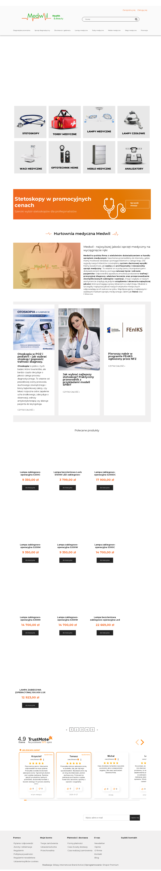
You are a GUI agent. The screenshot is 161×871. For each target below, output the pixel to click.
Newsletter (99, 843)
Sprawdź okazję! (134, 204)
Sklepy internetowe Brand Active (68, 865)
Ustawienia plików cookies (25, 861)
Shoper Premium (111, 865)
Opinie (97, 847)
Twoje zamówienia (49, 843)
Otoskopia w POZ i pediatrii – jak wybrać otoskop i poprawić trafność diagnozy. (32, 357)
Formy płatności (75, 843)
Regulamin (18, 850)
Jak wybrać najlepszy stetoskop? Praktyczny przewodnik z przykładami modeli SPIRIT (78, 379)
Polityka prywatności (23, 854)
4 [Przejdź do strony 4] (87, 729)
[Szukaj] (136, 19)
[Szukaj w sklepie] (109, 19)
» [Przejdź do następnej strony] (97, 729)
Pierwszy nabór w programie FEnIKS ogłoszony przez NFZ (122, 356)
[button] (142, 742)
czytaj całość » (25, 410)
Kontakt (98, 854)
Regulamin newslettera (24, 857)
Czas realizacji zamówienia (79, 850)
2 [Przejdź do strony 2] (76, 729)
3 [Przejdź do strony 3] (82, 729)
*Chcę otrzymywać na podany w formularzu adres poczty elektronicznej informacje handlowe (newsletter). (114, 822)
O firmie (98, 850)
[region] (80, 62)
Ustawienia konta (48, 847)
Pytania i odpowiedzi (23, 843)
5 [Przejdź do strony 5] (92, 729)
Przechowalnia (47, 850)
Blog (96, 857)
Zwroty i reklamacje (22, 847)
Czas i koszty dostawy (77, 847)
